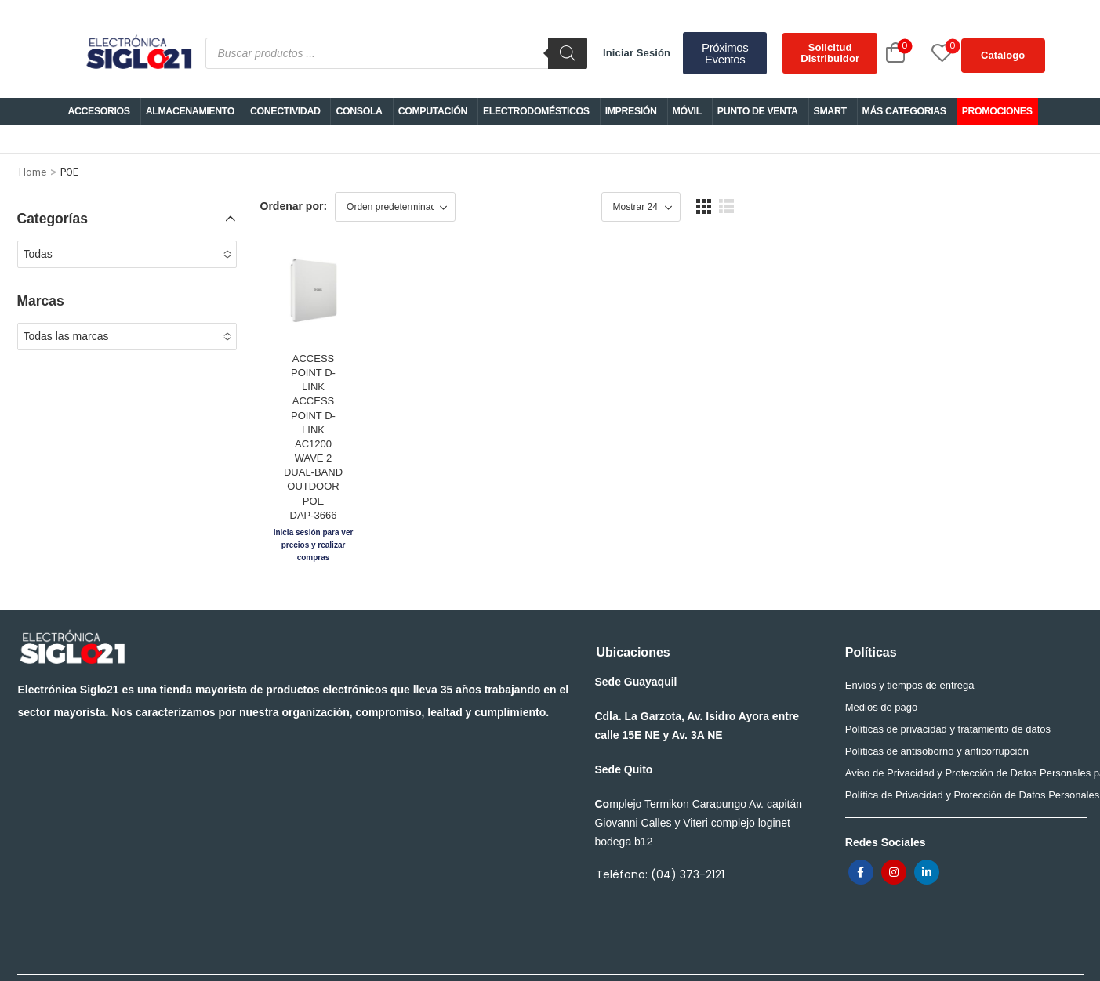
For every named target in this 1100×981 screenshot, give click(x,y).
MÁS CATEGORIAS (904, 111)
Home (32, 172)
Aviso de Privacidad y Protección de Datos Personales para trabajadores (961, 734)
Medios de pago (881, 668)
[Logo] (138, 53)
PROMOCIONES (997, 111)
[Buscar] (567, 53)
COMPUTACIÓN (432, 111)
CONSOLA (359, 111)
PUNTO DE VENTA (757, 111)
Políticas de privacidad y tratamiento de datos (948, 690)
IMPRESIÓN (631, 111)
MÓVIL (687, 111)
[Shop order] (395, 207)
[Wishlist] (924, 52)
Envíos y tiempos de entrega (910, 646)
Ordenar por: (294, 206)
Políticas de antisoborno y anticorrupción (937, 712)
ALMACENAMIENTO (190, 111)
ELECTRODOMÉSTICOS (536, 111)
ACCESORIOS (98, 111)
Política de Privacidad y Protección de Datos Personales (961, 756)
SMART (830, 111)
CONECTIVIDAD (285, 111)
